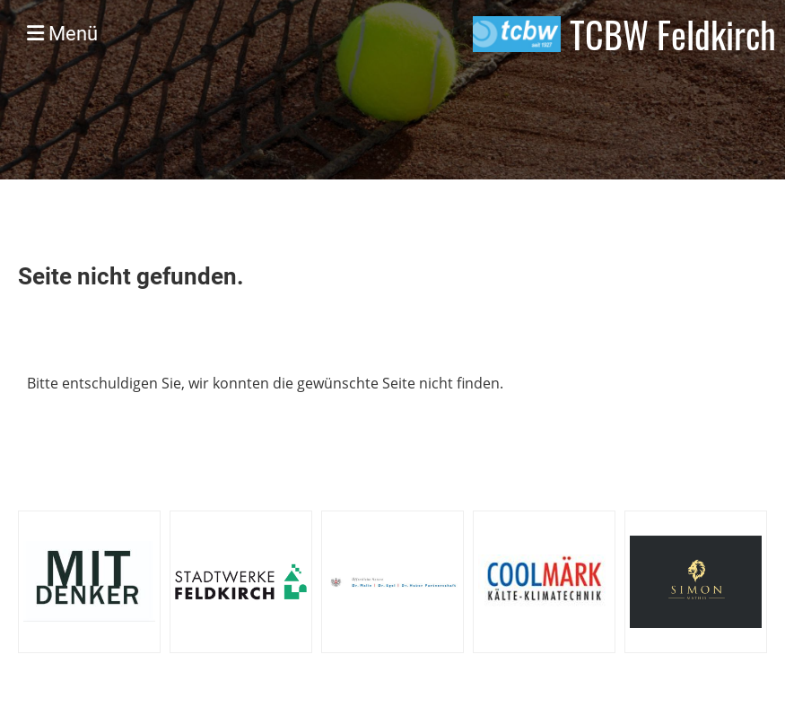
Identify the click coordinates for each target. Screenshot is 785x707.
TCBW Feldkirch (673, 34)
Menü (62, 33)
